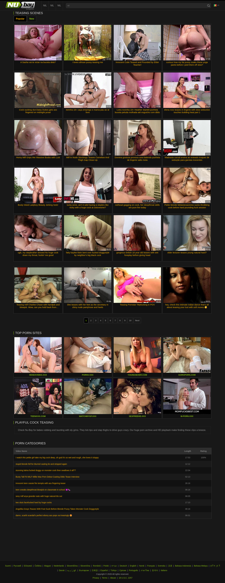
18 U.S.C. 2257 (125, 578)
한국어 (155, 570)
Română (97, 566)
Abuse (113, 578)
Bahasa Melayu (201, 566)
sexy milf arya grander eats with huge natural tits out (39, 496)
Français (151, 566)
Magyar (47, 566)
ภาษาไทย (145, 570)
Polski (106, 566)
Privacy (96, 578)
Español (104, 570)
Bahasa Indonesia (183, 566)
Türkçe (113, 570)
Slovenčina (85, 566)
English (133, 566)
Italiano (164, 570)
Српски (122, 570)
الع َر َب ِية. (71, 570)
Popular (20, 19)
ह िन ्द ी (215, 566)
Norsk (141, 566)
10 (130, 320)
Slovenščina (72, 566)
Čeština (38, 566)
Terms (104, 578)
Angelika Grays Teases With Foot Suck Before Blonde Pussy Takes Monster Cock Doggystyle (57, 509)
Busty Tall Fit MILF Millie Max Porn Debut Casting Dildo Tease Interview (47, 477)
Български (84, 570)
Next (137, 320)
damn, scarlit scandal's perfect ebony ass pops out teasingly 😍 (44, 515)
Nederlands (59, 566)
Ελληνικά (28, 566)
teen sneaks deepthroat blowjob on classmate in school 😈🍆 (43, 490)
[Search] (208, 5)
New (31, 19)
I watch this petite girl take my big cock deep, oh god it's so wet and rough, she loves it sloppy (57, 457)
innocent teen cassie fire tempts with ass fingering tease (40, 483)
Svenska (161, 566)
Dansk (62, 570)
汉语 (170, 566)
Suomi (8, 566)
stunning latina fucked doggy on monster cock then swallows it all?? (46, 470)
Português (133, 570)
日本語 (95, 570)
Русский (17, 566)
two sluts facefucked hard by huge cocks (34, 502)
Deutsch (123, 566)
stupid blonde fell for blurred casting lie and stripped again (41, 464)
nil (45, 5)
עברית (114, 566)
